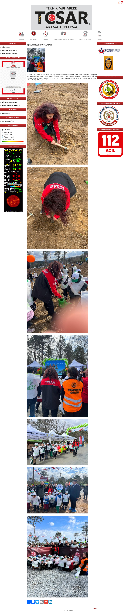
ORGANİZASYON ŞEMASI (9, 50)
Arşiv (94, 609)
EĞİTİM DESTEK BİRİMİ (9, 102)
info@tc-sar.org (6, 113)
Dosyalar (99, 39)
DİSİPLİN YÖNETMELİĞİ (9, 53)
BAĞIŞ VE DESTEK (85, 39)
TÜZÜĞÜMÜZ (6, 47)
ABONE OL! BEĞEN (8, 121)
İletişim (45, 39)
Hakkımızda (33, 39)
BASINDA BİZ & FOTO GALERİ (64, 39)
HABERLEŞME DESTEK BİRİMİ (11, 105)
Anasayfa (21, 39)
